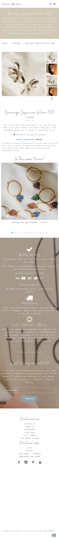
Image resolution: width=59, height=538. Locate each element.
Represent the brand (29, 456)
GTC (29, 448)
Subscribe (29, 399)
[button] (12, 232)
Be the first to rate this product (29, 135)
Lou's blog (29, 432)
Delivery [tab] (39, 139)
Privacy (29, 451)
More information (48, 531)
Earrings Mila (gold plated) (29, 222)
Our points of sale (30, 438)
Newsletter (29, 429)
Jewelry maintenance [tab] (24, 139)
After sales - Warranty (29, 453)
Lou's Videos (29, 435)
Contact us (29, 424)
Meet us (30, 426)
